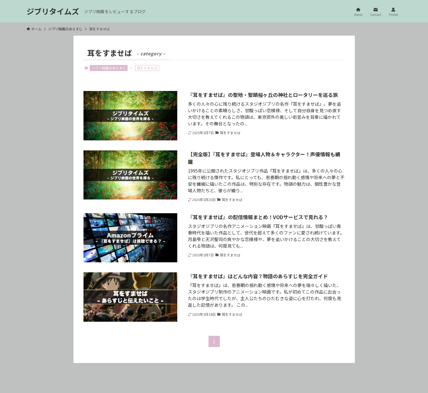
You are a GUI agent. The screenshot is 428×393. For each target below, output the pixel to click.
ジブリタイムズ (53, 11)
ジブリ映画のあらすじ (109, 67)
